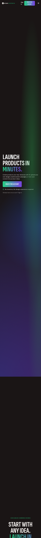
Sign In (22, 3)
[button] (38, 3)
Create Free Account (29, 3)
